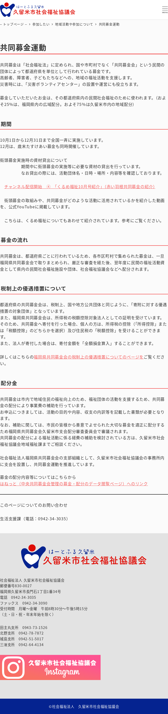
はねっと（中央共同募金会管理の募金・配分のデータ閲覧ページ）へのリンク (74, 484)
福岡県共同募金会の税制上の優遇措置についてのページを (89, 357)
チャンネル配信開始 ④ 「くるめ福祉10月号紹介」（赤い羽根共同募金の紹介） (79, 186)
